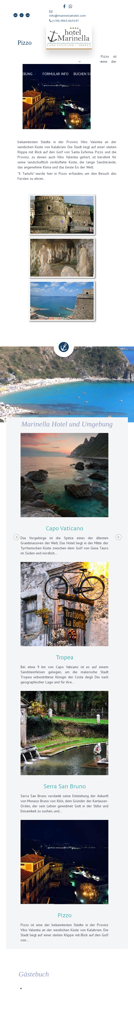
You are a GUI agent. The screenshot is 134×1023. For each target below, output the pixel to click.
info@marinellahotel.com (67, 13)
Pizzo (65, 915)
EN (27, 15)
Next (118, 537)
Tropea (64, 657)
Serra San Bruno (64, 786)
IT (22, 15)
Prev (16, 537)
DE (15, 15)
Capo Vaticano (64, 528)
